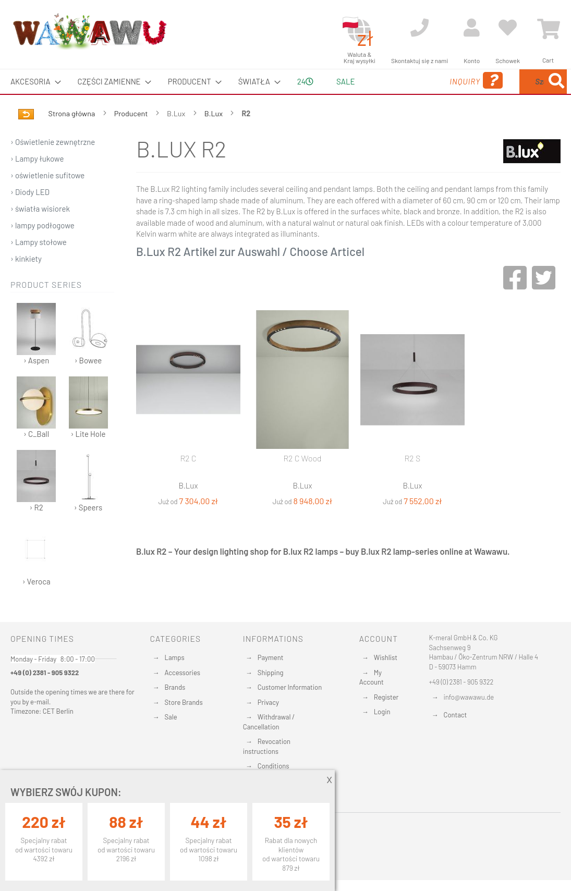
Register (386, 697)
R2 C (188, 482)
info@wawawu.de (469, 697)
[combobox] (496, 93)
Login (382, 711)
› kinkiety (26, 283)
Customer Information (290, 687)
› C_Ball (36, 432)
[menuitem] (32, 81)
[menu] (285, 93)
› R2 (36, 505)
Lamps (175, 657)
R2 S (413, 482)
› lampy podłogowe (42, 249)
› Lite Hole (88, 432)
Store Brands (184, 702)
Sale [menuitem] (341, 81)
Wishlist (385, 657)
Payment (271, 657)
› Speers (88, 505)
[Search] (451, 130)
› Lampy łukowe (37, 183)
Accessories (182, 672)
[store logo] (89, 31)
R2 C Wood (302, 482)
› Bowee (88, 358)
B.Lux (214, 137)
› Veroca (36, 579)
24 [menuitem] (298, 93)
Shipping (271, 672)
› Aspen (36, 358)
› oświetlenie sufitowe (47, 199)
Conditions (273, 766)
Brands (175, 687)
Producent (132, 137)
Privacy (268, 702)
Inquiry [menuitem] (388, 95)
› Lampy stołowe (38, 266)
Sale (171, 717)
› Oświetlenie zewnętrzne (52, 166)
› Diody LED (30, 216)
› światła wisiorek (40, 233)
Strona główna (72, 137)
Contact (455, 715)
